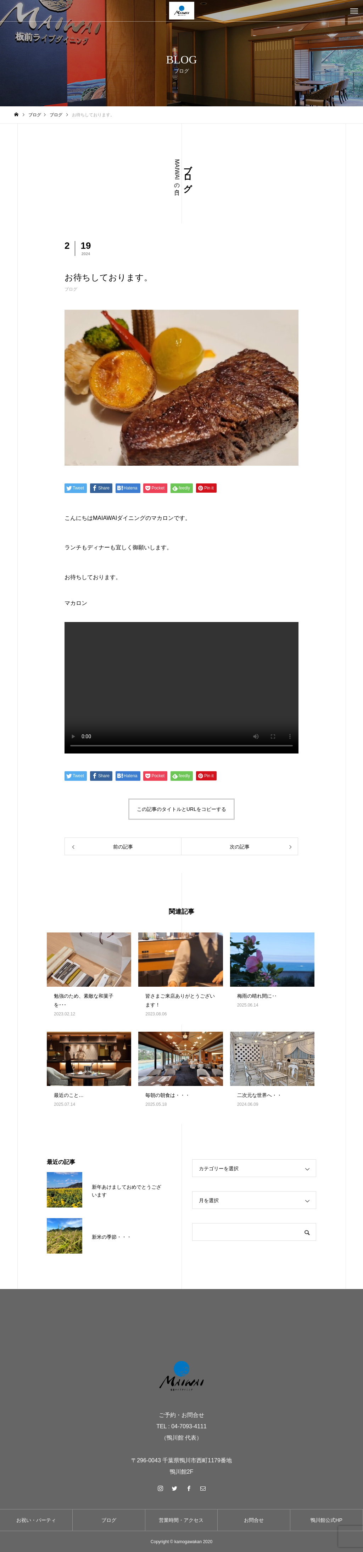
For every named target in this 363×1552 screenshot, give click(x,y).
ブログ (71, 289)
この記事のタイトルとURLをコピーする (181, 809)
